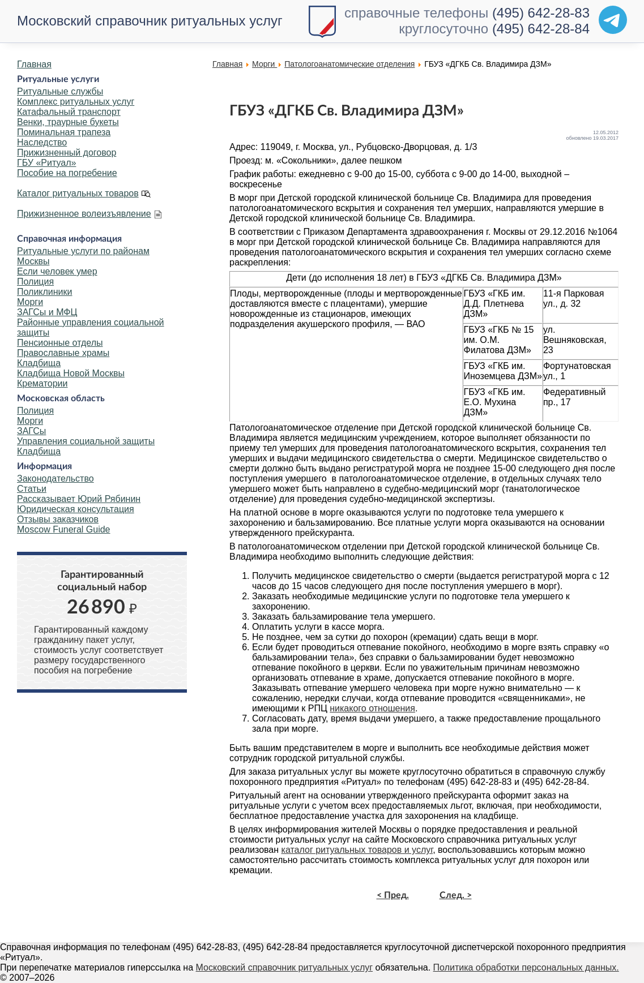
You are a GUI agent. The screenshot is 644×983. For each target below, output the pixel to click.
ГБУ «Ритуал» (46, 163)
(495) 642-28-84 (541, 28)
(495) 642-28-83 (541, 12)
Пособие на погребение (67, 173)
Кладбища (39, 363)
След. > (456, 895)
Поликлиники (44, 292)
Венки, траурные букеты (68, 122)
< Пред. (393, 895)
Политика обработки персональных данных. (526, 967)
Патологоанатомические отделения (349, 63)
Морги (30, 302)
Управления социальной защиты (86, 441)
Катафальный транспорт (69, 112)
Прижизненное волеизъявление (84, 213)
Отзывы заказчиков (58, 519)
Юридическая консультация (75, 509)
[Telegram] (613, 20)
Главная (34, 64)
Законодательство (55, 478)
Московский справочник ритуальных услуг (150, 20)
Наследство (42, 142)
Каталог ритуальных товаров (78, 193)
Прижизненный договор (66, 152)
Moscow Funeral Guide (63, 529)
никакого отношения (372, 708)
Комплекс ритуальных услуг (75, 101)
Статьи (31, 488)
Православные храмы (63, 353)
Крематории (42, 383)
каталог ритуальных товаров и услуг (357, 850)
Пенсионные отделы (60, 342)
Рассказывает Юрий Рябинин (78, 499)
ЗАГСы (31, 431)
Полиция (35, 281)
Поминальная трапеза (63, 132)
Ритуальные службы (60, 91)
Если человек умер (57, 271)
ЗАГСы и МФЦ (47, 312)
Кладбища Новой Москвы (71, 373)
